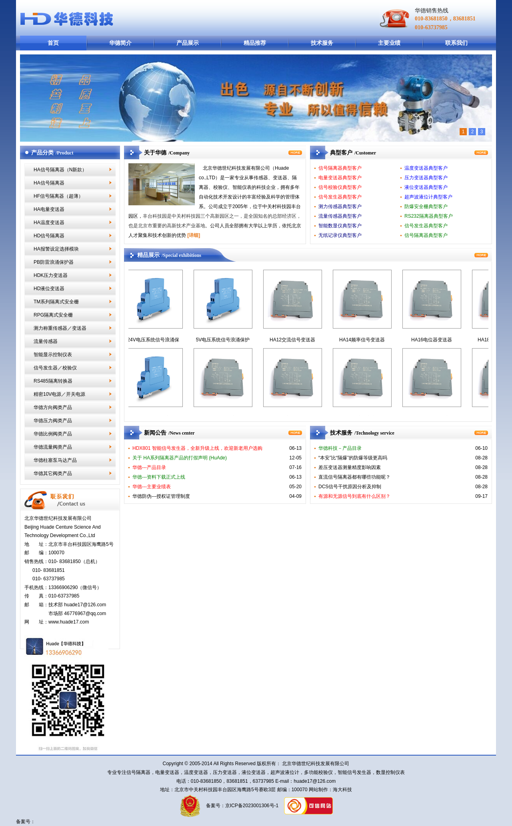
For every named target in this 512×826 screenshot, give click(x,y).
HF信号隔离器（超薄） (58, 196)
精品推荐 (255, 43)
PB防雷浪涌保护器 (54, 262)
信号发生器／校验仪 (55, 368)
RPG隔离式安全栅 (53, 315)
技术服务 (322, 43)
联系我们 (456, 43)
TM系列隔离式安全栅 (56, 302)
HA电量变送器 (49, 209)
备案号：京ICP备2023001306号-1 (241, 805)
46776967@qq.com (85, 613)
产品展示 (187, 43)
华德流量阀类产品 (53, 447)
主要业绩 (389, 43)
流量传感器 (46, 341)
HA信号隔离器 (49, 183)
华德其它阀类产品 (53, 473)
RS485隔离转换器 (53, 381)
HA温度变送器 (49, 222)
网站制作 (318, 789)
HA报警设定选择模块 (56, 249)
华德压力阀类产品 (53, 420)
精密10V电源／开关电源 (59, 394)
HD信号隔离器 (49, 236)
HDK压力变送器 (51, 275)
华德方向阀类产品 (53, 407)
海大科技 (342, 789)
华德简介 (120, 43)
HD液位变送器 (49, 288)
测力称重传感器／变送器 (60, 328)
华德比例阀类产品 (53, 434)
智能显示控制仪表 (53, 354)
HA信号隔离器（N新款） (60, 169)
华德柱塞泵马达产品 (55, 460)
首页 (53, 43)
